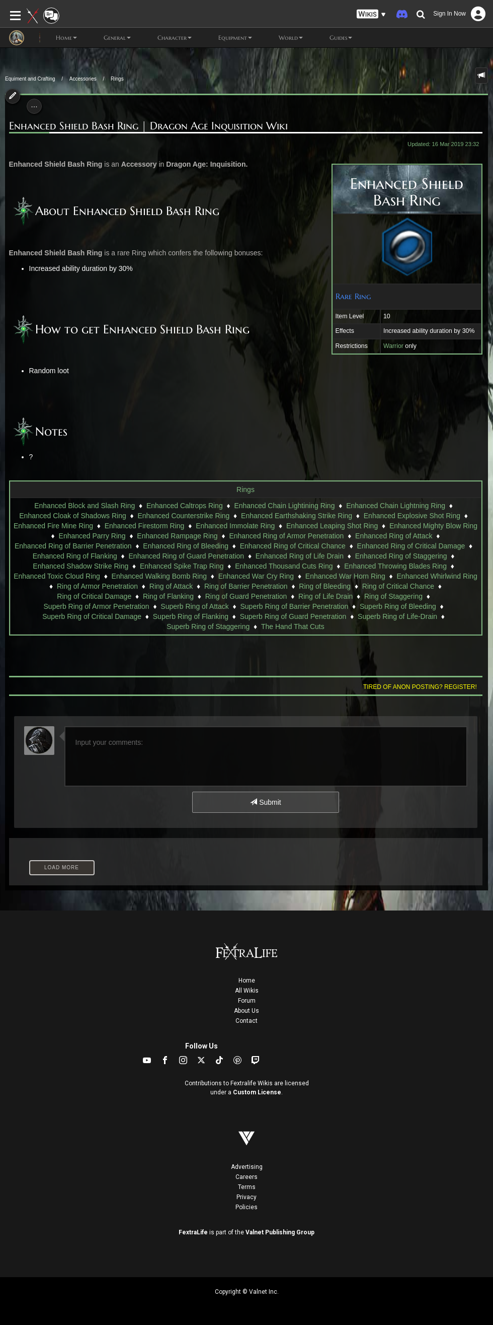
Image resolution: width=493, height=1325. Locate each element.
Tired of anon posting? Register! (420, 686)
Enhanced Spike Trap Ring (182, 566)
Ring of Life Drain (325, 596)
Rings (117, 79)
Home (246, 980)
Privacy (246, 1197)
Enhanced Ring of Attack (393, 536)
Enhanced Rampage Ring (177, 536)
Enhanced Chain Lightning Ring (395, 506)
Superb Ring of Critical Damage (91, 616)
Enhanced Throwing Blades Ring (395, 566)
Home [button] (58, 38)
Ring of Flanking (168, 596)
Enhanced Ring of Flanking (75, 556)
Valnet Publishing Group (279, 1232)
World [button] (282, 38)
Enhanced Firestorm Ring (145, 526)
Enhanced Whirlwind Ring (437, 576)
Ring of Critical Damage (94, 596)
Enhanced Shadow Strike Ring (80, 566)
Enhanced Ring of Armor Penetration (286, 536)
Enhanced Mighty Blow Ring (433, 526)
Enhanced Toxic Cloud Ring (57, 576)
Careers (246, 1176)
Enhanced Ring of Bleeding (185, 546)
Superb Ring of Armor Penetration (96, 606)
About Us (246, 1010)
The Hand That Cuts (292, 626)
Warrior (393, 346)
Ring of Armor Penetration (97, 586)
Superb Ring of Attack (194, 606)
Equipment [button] (227, 38)
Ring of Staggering (393, 596)
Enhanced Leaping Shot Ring (332, 526)
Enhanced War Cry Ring (256, 576)
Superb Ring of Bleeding (398, 606)
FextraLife (193, 1232)
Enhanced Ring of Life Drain (300, 556)
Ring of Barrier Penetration (246, 586)
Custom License (257, 1092)
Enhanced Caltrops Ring (184, 506)
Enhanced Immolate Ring (235, 526)
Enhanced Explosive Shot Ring (412, 516)
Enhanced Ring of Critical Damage (411, 546)
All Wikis (247, 990)
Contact (246, 1020)
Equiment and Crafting (30, 79)
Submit (265, 802)
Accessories (83, 79)
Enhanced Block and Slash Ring (84, 506)
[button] (371, 14)
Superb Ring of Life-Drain (397, 616)
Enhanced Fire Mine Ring (53, 526)
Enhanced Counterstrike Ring (183, 516)
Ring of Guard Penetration (246, 596)
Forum (247, 1000)
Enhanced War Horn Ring (345, 576)
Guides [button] (332, 38)
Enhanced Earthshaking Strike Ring (296, 516)
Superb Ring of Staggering (208, 626)
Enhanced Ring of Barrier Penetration (73, 546)
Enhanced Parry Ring (92, 536)
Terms (247, 1187)
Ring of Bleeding (325, 586)
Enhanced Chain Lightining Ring (284, 506)
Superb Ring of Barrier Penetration (294, 606)
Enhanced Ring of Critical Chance (293, 546)
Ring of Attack (171, 586)
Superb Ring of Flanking (190, 616)
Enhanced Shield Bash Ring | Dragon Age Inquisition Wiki (148, 126)
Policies (246, 1207)
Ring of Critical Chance (398, 586)
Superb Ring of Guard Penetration (293, 616)
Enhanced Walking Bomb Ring (159, 576)
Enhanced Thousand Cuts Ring (284, 566)
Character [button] (166, 38)
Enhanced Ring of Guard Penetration (186, 556)
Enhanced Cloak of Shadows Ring (72, 516)
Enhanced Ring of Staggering (401, 556)
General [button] (109, 38)
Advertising (247, 1166)
